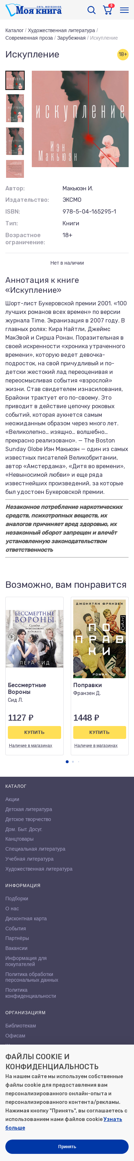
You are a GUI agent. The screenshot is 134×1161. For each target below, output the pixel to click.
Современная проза (29, 38)
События (15, 928)
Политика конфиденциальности (30, 993)
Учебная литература (29, 859)
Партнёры (17, 938)
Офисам (15, 1036)
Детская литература (28, 809)
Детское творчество (28, 819)
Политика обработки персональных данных (31, 977)
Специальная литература (35, 849)
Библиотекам (20, 1026)
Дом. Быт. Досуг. (24, 829)
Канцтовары (19, 839)
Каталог (14, 30)
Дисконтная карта (26, 918)
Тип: (11, 223)
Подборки (16, 898)
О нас (12, 908)
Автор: (15, 188)
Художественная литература (61, 30)
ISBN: (12, 211)
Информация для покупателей (26, 961)
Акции (12, 799)
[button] (67, 761)
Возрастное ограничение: (25, 239)
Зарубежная (71, 38)
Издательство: (27, 199)
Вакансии (16, 948)
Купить (34, 732)
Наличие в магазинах (30, 745)
